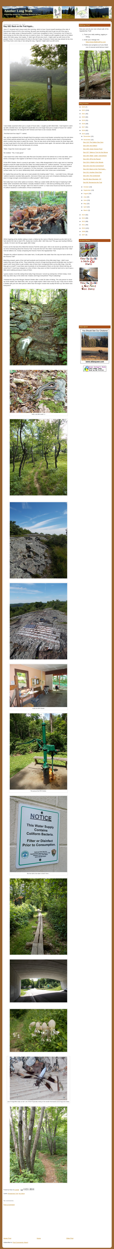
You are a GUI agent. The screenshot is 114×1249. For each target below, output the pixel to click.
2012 (84, 221)
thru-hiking (22, 1193)
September (87, 190)
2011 (84, 225)
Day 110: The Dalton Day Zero (93, 142)
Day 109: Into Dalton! (90, 145)
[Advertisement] (20, 1221)
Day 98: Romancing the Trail (92, 182)
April (85, 207)
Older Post (69, 1238)
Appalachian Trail (13, 1193)
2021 (84, 114)
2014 (84, 215)
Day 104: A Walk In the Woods (93, 162)
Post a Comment (9, 1205)
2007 (84, 235)
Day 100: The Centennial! (91, 176)
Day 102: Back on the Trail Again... (94, 169)
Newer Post (7, 1238)
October (86, 187)
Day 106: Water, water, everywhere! (95, 156)
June (85, 200)
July (85, 197)
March (85, 210)
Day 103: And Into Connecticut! (93, 166)
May (85, 203)
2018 (84, 124)
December (87, 136)
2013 (84, 218)
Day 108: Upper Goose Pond (92, 149)
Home (39, 1238)
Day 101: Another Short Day (92, 172)
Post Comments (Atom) (20, 1242)
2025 (84, 107)
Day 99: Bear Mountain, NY (92, 179)
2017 (84, 127)
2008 (84, 231)
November (87, 140)
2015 (84, 134)
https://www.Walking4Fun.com (96, 42)
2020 (84, 117)
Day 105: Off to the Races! (92, 159)
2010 (84, 228)
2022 (84, 110)
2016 (84, 130)
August (86, 193)
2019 (84, 120)
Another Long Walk (18, 11)
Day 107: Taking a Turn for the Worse (95, 152)
